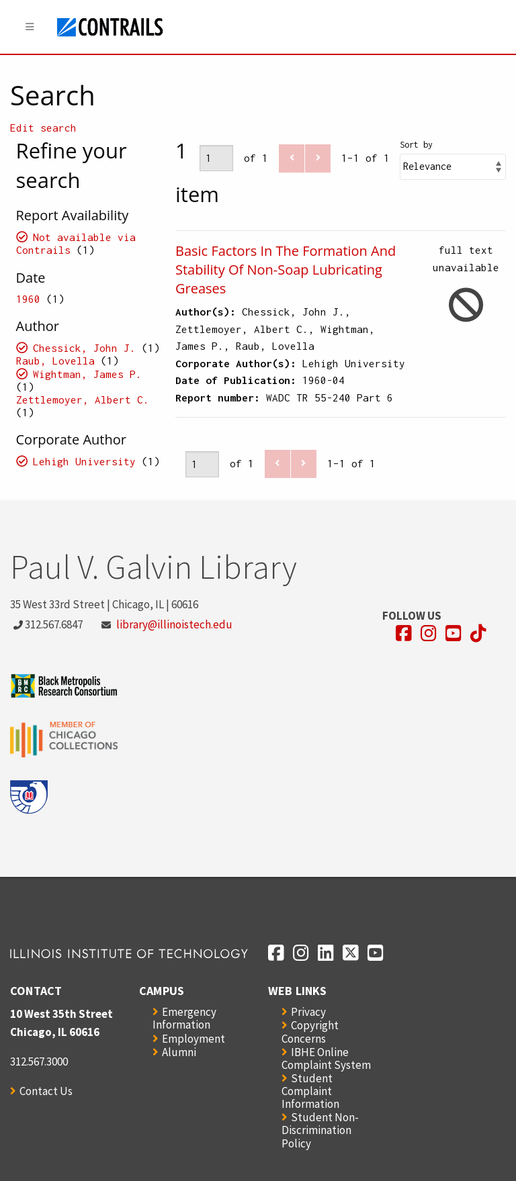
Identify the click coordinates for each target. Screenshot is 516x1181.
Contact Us (46, 1091)
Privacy (308, 1011)
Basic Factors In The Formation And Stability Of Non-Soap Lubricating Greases (285, 269)
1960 (28, 299)
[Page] (216, 158)
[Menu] (30, 27)
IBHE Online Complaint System (326, 1058)
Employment (193, 1038)
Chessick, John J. (84, 348)
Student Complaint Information (310, 1091)
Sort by (416, 145)
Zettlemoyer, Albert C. (82, 399)
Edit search (43, 128)
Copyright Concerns (310, 1031)
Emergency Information (184, 1018)
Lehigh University (84, 461)
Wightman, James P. (87, 374)
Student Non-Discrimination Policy (320, 1130)
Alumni (179, 1052)
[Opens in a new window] (404, 633)
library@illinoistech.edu (174, 624)
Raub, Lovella (55, 361)
